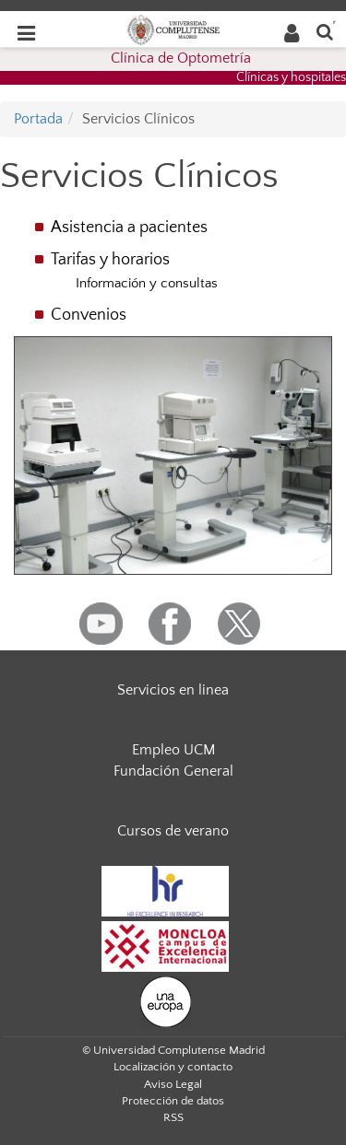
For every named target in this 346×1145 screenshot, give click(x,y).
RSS (173, 1117)
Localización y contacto (173, 1066)
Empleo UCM (173, 750)
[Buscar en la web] (324, 30)
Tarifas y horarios (110, 260)
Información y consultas (147, 283)
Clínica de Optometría (181, 58)
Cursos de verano (173, 831)
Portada (38, 119)
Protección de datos (173, 1100)
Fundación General (173, 771)
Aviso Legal (173, 1084)
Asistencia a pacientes (129, 227)
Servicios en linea (173, 690)
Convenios (88, 315)
